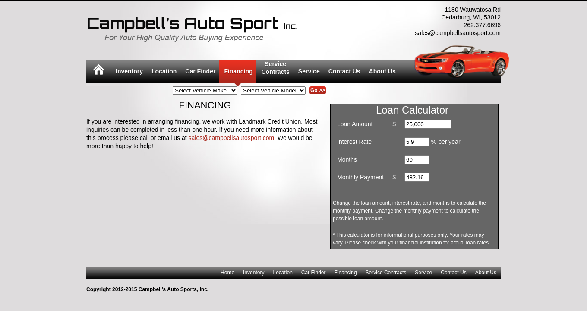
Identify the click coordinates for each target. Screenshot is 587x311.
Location (164, 71)
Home (227, 273)
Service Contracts (386, 273)
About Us (382, 71)
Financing (238, 71)
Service (309, 71)
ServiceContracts (276, 67)
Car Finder (200, 71)
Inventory (129, 71)
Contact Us (344, 71)
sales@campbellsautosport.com (232, 137)
